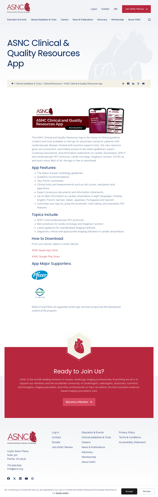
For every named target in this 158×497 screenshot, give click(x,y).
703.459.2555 (14, 465)
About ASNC (134, 19)
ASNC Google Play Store (46, 256)
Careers (64, 19)
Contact (105, 9)
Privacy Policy (127, 432)
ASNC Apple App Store (45, 250)
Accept (129, 491)
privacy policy (62, 493)
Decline (147, 491)
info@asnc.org (15, 468)
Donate (56, 442)
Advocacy (102, 19)
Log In (94, 9)
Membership (117, 19)
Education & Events (17, 19)
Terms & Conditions (130, 437)
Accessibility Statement (132, 442)
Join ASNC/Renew (134, 9)
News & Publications (83, 19)
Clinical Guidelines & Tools (44, 19)
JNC (116, 9)
